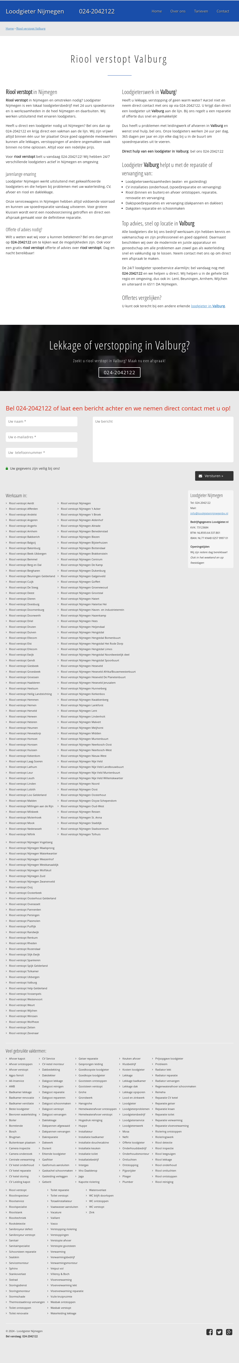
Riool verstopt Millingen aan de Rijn (31, 806)
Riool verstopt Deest (21, 593)
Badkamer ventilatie (21, 1103)
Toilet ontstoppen (20, 1308)
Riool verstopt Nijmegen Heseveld (82, 666)
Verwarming (58, 1251)
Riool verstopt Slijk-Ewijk (24, 954)
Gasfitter (47, 1159)
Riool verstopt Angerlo (23, 525)
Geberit (46, 1182)
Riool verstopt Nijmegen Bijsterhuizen (84, 542)
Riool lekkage (163, 1159)
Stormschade (17, 1296)
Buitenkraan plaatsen (22, 1142)
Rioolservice (16, 1201)
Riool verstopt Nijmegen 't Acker (80, 508)
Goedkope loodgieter (92, 1075)
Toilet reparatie (60, 1190)
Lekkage (127, 1075)
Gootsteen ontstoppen (93, 1081)
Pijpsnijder (129, 1170)
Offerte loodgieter (133, 1142)
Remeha (160, 1092)
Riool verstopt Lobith (22, 789)
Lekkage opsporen (133, 1092)
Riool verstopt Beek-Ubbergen (28, 553)
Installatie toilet (88, 1154)
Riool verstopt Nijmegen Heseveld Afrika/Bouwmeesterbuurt (98, 671)
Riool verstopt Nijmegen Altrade (80, 525)
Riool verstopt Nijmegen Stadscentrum (85, 828)
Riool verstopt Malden (23, 800)
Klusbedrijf (129, 1064)
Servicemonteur (19, 1263)
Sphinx (13, 1268)
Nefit (125, 1137)
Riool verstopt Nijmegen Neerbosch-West (86, 750)
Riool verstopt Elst (20, 643)
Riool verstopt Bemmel (23, 559)
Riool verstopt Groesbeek (25, 671)
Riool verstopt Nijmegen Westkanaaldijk (33, 864)
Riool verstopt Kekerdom (24, 756)
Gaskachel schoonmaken (57, 1170)
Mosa (125, 1131)
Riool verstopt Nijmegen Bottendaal (83, 548)
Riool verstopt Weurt (22, 1005)
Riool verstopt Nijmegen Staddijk (81, 823)
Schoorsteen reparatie (22, 1251)
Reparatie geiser (165, 1103)
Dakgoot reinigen (53, 1086)
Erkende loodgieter (54, 1154)
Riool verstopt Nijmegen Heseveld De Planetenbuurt (93, 677)
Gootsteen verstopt (91, 1086)
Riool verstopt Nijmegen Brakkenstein (84, 553)
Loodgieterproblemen (136, 1109)
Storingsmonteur (19, 1291)
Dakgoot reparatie (53, 1092)
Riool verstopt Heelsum (23, 688)
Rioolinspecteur (19, 1195)
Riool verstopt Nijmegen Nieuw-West (83, 756)
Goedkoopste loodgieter (94, 1069)
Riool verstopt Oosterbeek (25, 893)
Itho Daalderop (88, 1170)
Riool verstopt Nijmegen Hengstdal (82, 632)
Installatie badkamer (91, 1137)
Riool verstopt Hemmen (24, 699)
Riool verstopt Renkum (23, 937)
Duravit (46, 1148)
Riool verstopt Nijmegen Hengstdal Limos (86, 649)
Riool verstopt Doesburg (24, 604)
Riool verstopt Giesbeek (24, 666)
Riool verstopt (18, 1190)
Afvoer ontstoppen (21, 1064)
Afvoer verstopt (18, 1069)
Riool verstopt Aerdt (21, 503)
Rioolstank (15, 1212)
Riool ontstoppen (166, 1176)
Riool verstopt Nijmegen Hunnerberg (83, 688)
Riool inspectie (164, 1148)
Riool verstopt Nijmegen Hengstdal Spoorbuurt (90, 660)
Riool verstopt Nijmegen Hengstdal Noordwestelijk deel (95, 654)
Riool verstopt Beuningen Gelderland (32, 576)
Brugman (14, 1137)
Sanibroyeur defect (21, 1229)
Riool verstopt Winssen (23, 1016)
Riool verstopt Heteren (23, 722)
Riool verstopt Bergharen (24, 570)
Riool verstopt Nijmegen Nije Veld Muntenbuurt (90, 772)
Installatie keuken (89, 1148)
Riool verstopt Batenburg (24, 548)
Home (10, 28)
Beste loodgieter (19, 1109)
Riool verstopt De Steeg (23, 587)
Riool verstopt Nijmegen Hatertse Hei (84, 604)
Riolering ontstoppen (168, 1131)
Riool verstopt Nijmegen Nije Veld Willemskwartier (92, 778)
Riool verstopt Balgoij (22, 542)
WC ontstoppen (99, 1201)
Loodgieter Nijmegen (35, 11)
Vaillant (55, 1218)
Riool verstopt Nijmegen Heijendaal (83, 626)
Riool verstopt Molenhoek (25, 817)
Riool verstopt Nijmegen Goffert (80, 581)
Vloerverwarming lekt (64, 1285)
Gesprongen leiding (91, 1064)
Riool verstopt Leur (21, 772)
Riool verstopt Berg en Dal (25, 565)
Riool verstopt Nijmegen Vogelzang (30, 842)
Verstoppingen (60, 1235)
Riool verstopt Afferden (23, 508)
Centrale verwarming (22, 1159)
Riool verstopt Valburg (31, 28)
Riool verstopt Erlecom (23, 649)
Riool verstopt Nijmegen (76, 503)
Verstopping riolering (64, 1229)
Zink (91, 1212)
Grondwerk (86, 1097)
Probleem (161, 1064)
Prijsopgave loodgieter (169, 1058)
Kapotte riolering (89, 1182)
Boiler (12, 1120)
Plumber (127, 1182)
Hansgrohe (85, 1103)
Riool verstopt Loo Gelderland (28, 795)
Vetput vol (57, 1268)
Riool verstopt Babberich (24, 537)
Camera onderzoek (20, 1154)
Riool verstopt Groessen (24, 677)
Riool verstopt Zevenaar (24, 1033)
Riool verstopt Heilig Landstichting (30, 694)
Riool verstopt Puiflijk (22, 926)
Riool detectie (163, 1142)
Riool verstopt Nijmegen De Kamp (82, 565)
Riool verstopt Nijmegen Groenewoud (84, 587)
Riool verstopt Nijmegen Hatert (80, 598)
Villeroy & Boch (60, 1274)
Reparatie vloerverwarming (172, 1125)
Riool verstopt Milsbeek (23, 811)
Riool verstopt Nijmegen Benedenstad (84, 531)
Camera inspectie (19, 1148)
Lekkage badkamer (134, 1081)
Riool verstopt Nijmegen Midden (81, 733)
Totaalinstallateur (61, 1201)
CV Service (48, 1058)
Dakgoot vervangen (54, 1114)
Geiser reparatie (88, 1058)
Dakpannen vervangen (56, 1131)
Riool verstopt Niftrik (22, 834)
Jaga (81, 1176)
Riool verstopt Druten (22, 626)
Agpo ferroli (16, 1075)
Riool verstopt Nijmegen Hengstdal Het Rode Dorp (92, 643)
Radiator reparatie (166, 1075)
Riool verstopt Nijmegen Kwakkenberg (84, 699)
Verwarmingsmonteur (64, 1263)
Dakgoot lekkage (52, 1081)
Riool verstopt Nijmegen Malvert (81, 722)
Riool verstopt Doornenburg (26, 609)
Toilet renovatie (18, 1313)
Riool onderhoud (166, 1165)
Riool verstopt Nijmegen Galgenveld (83, 576)
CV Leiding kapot (19, 1182)
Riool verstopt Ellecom (23, 638)
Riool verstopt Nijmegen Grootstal (82, 593)
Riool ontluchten (165, 1170)
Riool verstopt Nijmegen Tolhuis (80, 834)
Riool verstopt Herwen (23, 716)
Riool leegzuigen (165, 1154)
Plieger (126, 1176)
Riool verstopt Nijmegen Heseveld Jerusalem (88, 682)
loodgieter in (208, 306)
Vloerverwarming (61, 1279)
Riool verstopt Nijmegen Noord (80, 783)
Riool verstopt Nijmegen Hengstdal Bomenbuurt (91, 638)
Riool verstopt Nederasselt (25, 828)
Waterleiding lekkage (63, 1313)
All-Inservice (16, 1081)
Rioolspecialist (18, 1207)
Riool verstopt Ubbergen (24, 977)
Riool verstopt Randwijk (24, 932)
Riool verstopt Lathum (23, 767)
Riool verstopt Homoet (23, 739)
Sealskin (14, 1257)
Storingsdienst (18, 1285)
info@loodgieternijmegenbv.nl (209, 513)
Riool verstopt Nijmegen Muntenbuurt (84, 739)
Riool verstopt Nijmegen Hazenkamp (83, 615)
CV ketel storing (19, 1176)
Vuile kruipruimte (61, 1296)
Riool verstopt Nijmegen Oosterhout (83, 795)
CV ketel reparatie (20, 1170)
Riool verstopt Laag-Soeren (26, 761)
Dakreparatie (50, 1137)
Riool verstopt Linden (22, 783)
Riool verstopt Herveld (23, 710)
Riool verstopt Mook (22, 823)
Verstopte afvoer (61, 1240)
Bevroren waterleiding (22, 1114)
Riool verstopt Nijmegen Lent (79, 710)
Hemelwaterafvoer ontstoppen (98, 1109)
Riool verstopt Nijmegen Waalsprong (31, 848)
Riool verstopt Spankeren (25, 960)
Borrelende (16, 1125)
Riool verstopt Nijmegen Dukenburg (83, 570)
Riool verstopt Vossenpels (25, 994)
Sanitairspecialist (19, 1246)
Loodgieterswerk (132, 1125)
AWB (12, 1086)
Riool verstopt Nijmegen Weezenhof (31, 859)
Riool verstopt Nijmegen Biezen (80, 537)
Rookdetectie (17, 1223)
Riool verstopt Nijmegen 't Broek (81, 514)
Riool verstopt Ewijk (21, 654)
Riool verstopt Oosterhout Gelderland (32, 898)
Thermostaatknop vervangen (27, 1302)
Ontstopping (130, 1165)
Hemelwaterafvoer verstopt (95, 1114)
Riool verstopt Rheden (23, 943)
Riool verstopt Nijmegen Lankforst (82, 705)
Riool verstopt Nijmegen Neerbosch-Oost (86, 744)
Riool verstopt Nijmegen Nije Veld (82, 761)
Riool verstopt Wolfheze (24, 1022)
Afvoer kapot (17, 1058)
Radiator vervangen (167, 1081)
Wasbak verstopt (61, 1308)
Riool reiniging (164, 1182)
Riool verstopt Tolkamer (24, 971)
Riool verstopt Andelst (23, 514)
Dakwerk (47, 1142)
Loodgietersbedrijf (133, 1114)
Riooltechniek (17, 1218)
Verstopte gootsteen (63, 1246)
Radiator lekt (163, 1069)
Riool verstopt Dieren (22, 598)
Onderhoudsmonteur (135, 1154)
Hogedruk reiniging (90, 1120)
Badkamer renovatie (21, 1097)
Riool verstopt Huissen (23, 750)
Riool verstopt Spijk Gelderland (28, 965)
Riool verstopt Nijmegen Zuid (27, 876)
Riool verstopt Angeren (23, 520)
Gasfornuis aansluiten (55, 1165)
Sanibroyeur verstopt (22, 1235)
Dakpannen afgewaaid (56, 1125)
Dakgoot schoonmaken (56, 1103)
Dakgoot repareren (53, 1097)
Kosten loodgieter (133, 1069)
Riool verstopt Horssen (23, 744)
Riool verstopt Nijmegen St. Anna (81, 817)
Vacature (56, 1212)
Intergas (83, 1165)
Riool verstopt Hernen (22, 705)
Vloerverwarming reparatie (67, 1291)
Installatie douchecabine (94, 1142)
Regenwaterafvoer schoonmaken (175, 1086)
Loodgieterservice (133, 1120)
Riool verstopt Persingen (24, 915)
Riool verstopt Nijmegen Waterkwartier (33, 853)
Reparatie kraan (165, 1109)
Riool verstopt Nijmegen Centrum (81, 559)
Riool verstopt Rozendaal (24, 949)
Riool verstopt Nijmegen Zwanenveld (32, 881)
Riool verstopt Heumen (23, 727)
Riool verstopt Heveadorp (25, 733)
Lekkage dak (130, 1086)
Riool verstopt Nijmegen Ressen (80, 811)
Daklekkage (49, 1120)
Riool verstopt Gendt (22, 660)
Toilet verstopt (59, 1195)
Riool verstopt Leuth (22, 778)
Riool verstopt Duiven (22, 632)
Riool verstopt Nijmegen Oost (79, 789)
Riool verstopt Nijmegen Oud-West (82, 806)
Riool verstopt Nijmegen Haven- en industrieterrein (92, 609)
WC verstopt (96, 1207)
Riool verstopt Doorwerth (25, 615)
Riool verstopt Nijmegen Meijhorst (82, 727)
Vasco (54, 1223)
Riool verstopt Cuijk (21, 581)
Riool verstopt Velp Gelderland (28, 988)
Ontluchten (129, 1159)
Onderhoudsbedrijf (134, 1148)
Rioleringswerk (164, 1137)
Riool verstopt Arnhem (23, 531)
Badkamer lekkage (20, 1092)
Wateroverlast (97, 1190)
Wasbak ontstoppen (63, 1302)
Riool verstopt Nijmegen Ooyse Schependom (89, 800)
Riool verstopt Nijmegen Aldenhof (82, 520)
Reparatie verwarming (168, 1120)
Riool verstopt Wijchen (23, 1010)
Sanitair (13, 1240)
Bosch (13, 1131)
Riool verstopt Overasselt (24, 904)
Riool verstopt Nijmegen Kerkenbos (83, 694)
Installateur (86, 1131)
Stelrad (13, 1279)
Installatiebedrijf (89, 1159)
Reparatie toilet (164, 1114)
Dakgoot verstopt (53, 1109)
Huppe (83, 1125)
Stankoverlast (17, 1274)
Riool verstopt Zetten (22, 1027)
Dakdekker (48, 1075)
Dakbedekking (51, 1069)
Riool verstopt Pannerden (25, 909)
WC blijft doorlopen (101, 1195)
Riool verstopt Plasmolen (24, 921)
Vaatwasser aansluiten (64, 1207)
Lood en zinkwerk (133, 1097)
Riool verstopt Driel (21, 621)
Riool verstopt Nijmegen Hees (79, 621)
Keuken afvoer (131, 1058)
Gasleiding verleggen (55, 1176)
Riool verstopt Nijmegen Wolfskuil (30, 870)
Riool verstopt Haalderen (24, 682)
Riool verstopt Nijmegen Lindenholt (83, 716)
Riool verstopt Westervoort (25, 999)
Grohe (82, 1092)
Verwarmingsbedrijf (63, 1257)
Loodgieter (129, 1103)
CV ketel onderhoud (21, 1165)
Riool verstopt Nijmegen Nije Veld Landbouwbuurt (92, 767)
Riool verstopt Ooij (21, 887)
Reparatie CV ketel (166, 1097)
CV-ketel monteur (53, 1064)
